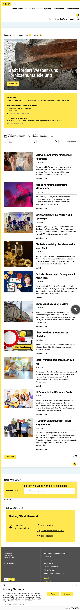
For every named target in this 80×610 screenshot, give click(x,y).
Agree (53, 594)
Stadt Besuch (59, 8)
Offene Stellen (49, 570)
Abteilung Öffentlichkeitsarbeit (23, 516)
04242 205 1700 (47, 525)
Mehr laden (10, 457)
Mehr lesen (13, 84)
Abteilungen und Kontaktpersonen (56, 553)
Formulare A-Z (49, 563)
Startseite (7, 35)
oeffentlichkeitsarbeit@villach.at (20, 113)
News (36, 35)
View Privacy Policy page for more (14, 604)
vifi (77, 16)
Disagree (67, 594)
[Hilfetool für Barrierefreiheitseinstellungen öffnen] (75, 309)
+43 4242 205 (9, 563)
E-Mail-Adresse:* (13, 490)
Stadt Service (18, 8)
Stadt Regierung (45, 8)
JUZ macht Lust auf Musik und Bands (54, 392)
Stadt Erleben (31, 8)
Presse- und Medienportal (53, 573)
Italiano (47, 581)
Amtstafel (47, 557)
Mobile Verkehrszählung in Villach (52, 304)
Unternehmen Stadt (51, 567)
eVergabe (47, 560)
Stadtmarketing (73, 8)
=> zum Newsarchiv (15, 123)
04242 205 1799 (47, 536)
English (47, 578)
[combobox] (40, 137)
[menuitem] (18, 6)
